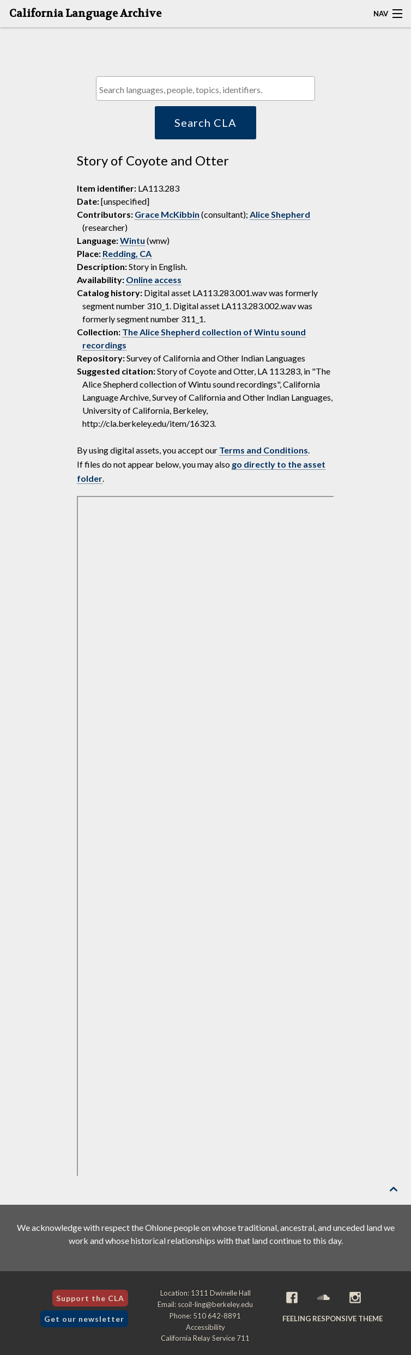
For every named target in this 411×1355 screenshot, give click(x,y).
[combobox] (205, 88)
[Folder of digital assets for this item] (206, 836)
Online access (154, 279)
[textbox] (208, 89)
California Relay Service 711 (205, 1338)
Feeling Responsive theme (332, 1318)
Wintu (132, 240)
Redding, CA (127, 253)
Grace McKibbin (167, 214)
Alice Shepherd (280, 214)
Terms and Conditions (263, 450)
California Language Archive (85, 13)
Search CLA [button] (205, 122)
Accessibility (205, 1327)
